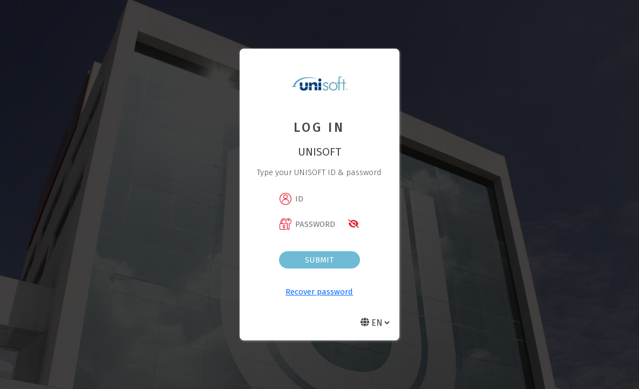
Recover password (319, 292)
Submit (319, 260)
